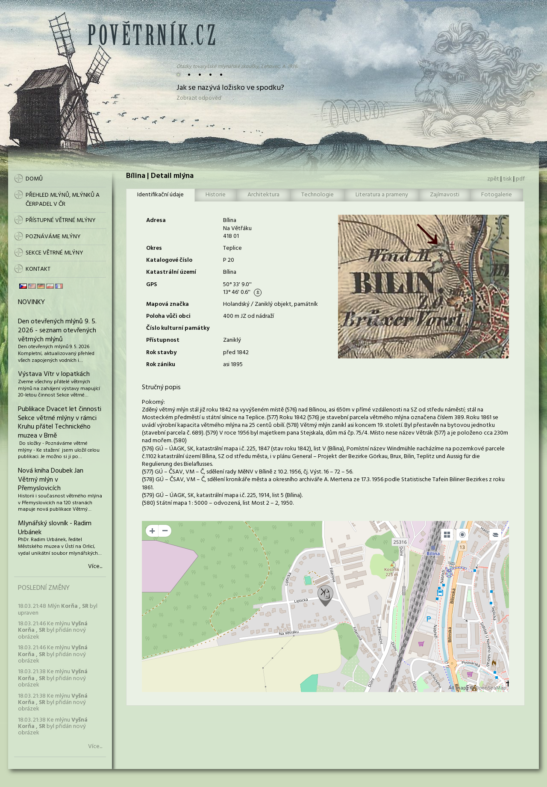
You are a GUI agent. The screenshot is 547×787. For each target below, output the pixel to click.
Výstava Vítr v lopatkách (54, 374)
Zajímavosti (444, 195)
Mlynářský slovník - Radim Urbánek (54, 528)
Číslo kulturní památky (177, 328)
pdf (520, 179)
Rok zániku (160, 365)
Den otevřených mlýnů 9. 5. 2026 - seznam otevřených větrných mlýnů (57, 330)
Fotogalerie (496, 195)
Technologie (317, 195)
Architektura (263, 195)
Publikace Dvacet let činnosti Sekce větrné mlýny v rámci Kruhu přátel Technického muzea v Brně (59, 422)
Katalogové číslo (169, 260)
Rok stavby (161, 353)
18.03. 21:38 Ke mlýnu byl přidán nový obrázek (53, 678)
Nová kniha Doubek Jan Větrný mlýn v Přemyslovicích (50, 479)
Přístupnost (162, 340)
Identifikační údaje (160, 195)
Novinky (31, 302)
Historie (216, 195)
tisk (507, 179)
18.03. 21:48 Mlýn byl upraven (57, 609)
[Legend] (495, 535)
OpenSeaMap (490, 688)
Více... (95, 567)
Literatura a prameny (382, 195)
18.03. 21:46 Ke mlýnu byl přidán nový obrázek (53, 630)
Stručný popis (161, 387)
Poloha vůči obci (168, 316)
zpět (493, 179)
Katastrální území (171, 272)
